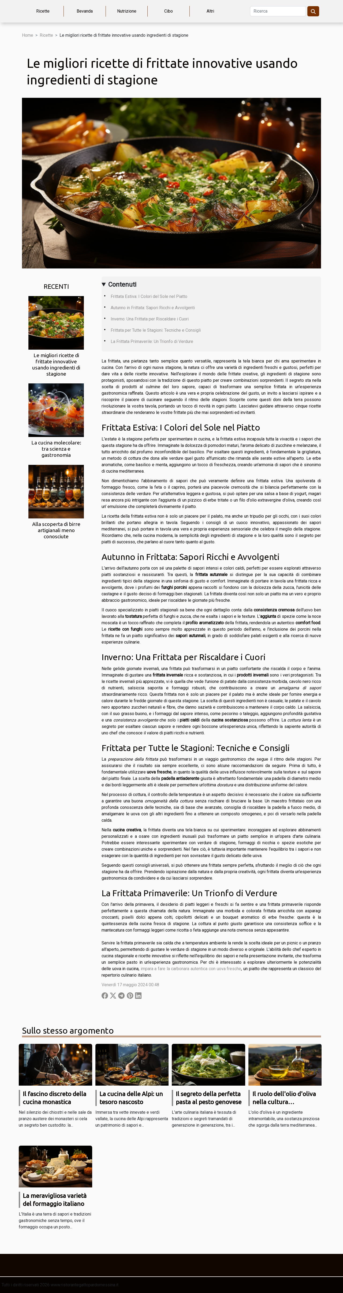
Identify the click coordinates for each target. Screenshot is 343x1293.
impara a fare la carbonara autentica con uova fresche (191, 968)
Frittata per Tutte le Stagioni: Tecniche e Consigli (156, 330)
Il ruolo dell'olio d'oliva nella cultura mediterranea (284, 1101)
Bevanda (85, 11)
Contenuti (122, 284)
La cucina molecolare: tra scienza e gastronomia (56, 449)
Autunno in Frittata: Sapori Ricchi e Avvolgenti (153, 307)
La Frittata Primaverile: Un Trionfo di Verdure (152, 341)
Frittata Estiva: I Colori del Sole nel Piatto (149, 296)
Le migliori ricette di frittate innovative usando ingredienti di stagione (56, 364)
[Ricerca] (278, 11)
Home (27, 35)
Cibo (168, 11)
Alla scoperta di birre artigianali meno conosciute (56, 530)
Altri (210, 11)
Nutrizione (126, 11)
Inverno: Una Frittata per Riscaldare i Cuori (150, 319)
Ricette (43, 11)
